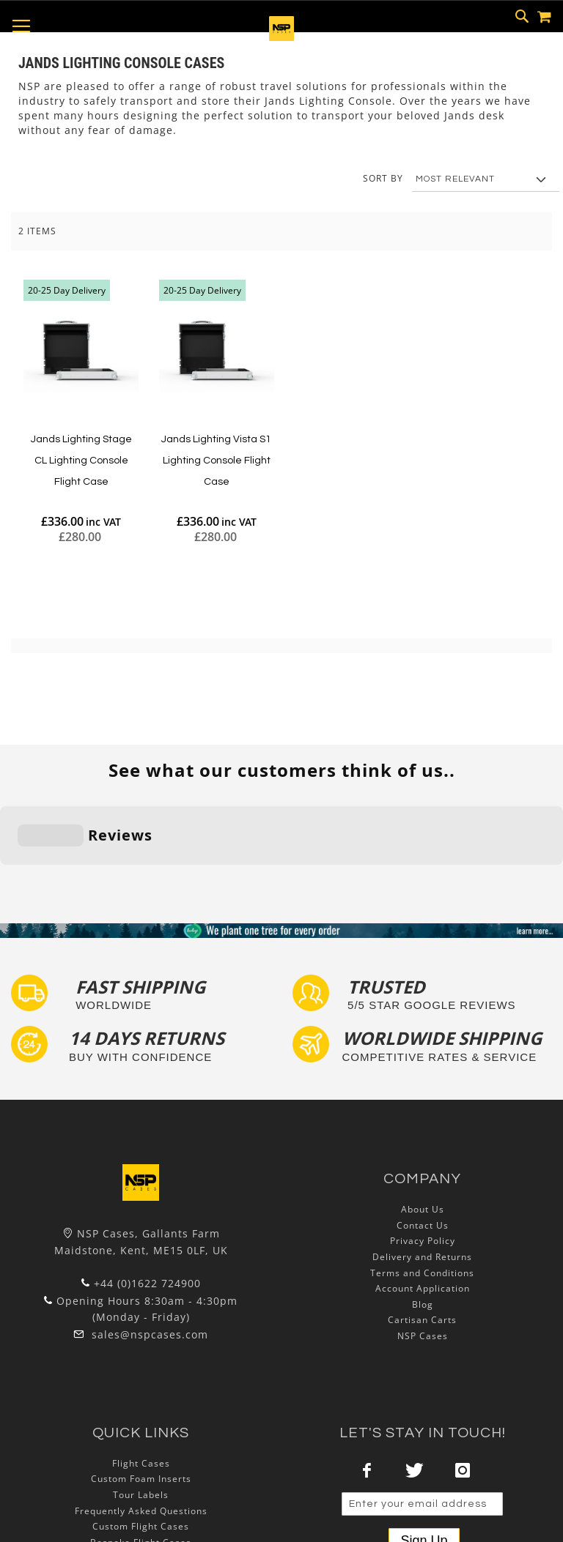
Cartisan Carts (422, 1229)
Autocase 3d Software (141, 1499)
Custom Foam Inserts (141, 1388)
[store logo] (281, 37)
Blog (422, 1214)
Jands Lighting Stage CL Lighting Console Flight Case (81, 460)
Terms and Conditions (422, 1182)
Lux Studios (141, 1484)
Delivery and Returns (422, 1167)
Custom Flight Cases (140, 1436)
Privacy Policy (422, 1150)
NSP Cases (422, 1246)
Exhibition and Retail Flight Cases (141, 1467)
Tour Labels (141, 1404)
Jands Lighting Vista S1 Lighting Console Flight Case (216, 460)
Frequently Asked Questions (141, 1420)
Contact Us (423, 1135)
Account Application (422, 1198)
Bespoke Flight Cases (140, 1451)
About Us (422, 1119)
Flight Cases (141, 1373)
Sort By (383, 178)
